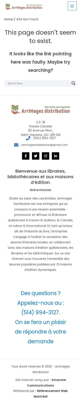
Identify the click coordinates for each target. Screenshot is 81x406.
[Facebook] (25, 156)
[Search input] (38, 83)
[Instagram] (45, 156)
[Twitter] (35, 156)
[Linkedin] (55, 156)
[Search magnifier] (73, 83)
